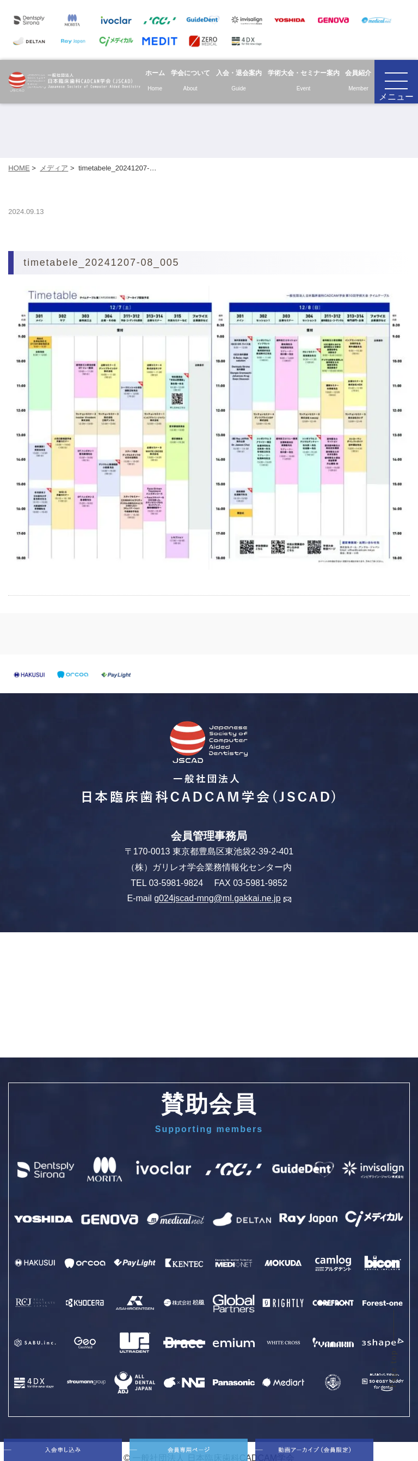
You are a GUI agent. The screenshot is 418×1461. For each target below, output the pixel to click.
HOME (18, 168)
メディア (54, 168)
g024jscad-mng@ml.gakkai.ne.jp (222, 898)
